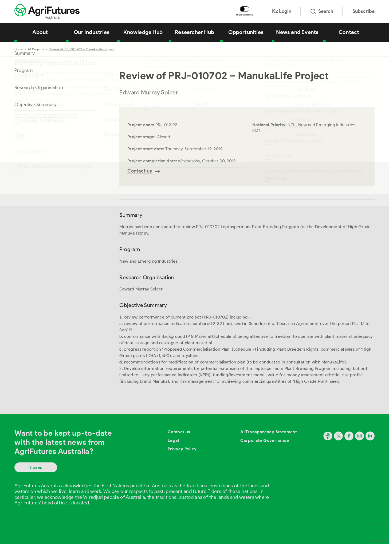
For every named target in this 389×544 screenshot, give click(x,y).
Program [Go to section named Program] (23, 70)
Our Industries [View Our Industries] (91, 32)
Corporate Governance (264, 440)
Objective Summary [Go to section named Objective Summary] (35, 105)
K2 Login (281, 11)
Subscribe (363, 11)
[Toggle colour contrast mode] (244, 9)
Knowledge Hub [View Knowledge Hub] (143, 32)
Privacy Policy (182, 448)
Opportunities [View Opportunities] (246, 32)
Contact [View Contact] (349, 32)
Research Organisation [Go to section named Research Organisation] (38, 87)
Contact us (179, 431)
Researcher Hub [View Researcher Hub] (194, 32)
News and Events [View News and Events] (297, 32)
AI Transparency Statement (268, 431)
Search (322, 11)
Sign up (35, 467)
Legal (173, 440)
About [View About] (40, 32)
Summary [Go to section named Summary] (24, 53)
